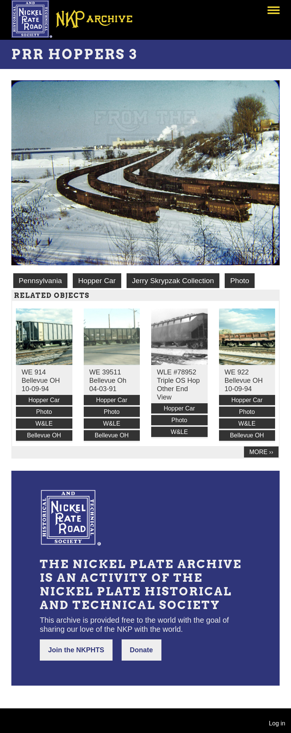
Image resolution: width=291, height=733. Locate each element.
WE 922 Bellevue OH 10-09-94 (244, 380)
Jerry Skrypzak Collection (173, 281)
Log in (277, 723)
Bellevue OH (44, 435)
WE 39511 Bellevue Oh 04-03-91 (108, 380)
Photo (239, 281)
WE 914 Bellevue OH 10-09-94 (41, 380)
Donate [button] (141, 650)
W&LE (44, 423)
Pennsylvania (40, 281)
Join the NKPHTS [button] (76, 650)
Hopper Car (97, 281)
